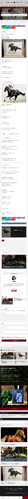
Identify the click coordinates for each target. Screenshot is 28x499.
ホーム (3, 498)
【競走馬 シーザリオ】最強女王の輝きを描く (20, 362)
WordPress (24, 493)
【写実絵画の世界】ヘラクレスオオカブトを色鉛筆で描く (20, 299)
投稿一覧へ (13, 290)
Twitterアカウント (5, 191)
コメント (3, 313)
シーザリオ (13, 15)
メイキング (14, 14)
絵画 (18, 15)
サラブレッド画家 (9, 15)
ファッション (3, 424)
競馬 (16, 15)
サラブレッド (4, 15)
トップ (2, 5)
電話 (19, 498)
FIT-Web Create (15, 493)
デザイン (7, 424)
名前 (3, 323)
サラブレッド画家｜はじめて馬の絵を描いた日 (8, 444)
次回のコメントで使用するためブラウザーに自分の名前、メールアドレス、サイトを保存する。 (14, 337)
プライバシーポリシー (20, 5)
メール (3, 327)
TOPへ (25, 498)
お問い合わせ (14, 5)
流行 (10, 424)
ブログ (10, 5)
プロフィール (6, 5)
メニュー (14, 498)
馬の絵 (21, 15)
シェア (8, 498)
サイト (3, 332)
